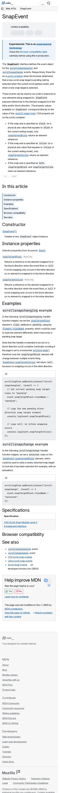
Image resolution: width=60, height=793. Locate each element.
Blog (4, 670)
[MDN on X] (14, 651)
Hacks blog (8, 761)
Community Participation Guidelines (30, 783)
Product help (9, 689)
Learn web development (14, 741)
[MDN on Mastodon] (19, 651)
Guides (5, 746)
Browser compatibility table (33, 51)
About (5, 665)
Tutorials (6, 751)
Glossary (6, 756)
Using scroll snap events (20, 561)
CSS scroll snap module (20, 557)
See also (8, 217)
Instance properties (13, 199)
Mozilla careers (10, 674)
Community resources (13, 708)
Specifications (11, 208)
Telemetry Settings (40, 778)
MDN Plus (7, 684)
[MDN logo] (8, 638)
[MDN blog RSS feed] (24, 651)
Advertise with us (10, 679)
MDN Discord (9, 718)
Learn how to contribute (17, 596)
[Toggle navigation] (55, 3)
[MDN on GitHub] (4, 651)
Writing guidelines (11, 713)
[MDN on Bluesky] (9, 651)
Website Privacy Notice (14, 778)
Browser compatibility (14, 213)
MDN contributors (14, 608)
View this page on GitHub (17, 612)
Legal (5, 783)
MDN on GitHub (10, 723)
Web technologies (11, 736)
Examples (9, 204)
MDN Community (10, 703)
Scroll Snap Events (17, 564)
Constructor (10, 195)
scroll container (15, 76)
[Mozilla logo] (11, 772)
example (27, 310)
